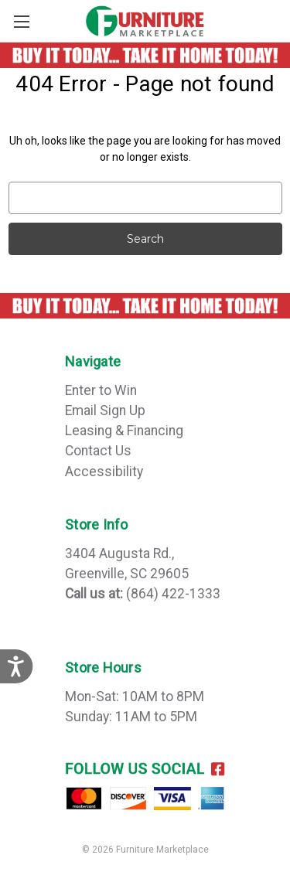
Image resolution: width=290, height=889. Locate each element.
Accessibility (104, 471)
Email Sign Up (105, 410)
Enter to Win (101, 390)
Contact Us (98, 450)
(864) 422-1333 (173, 593)
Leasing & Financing (124, 430)
